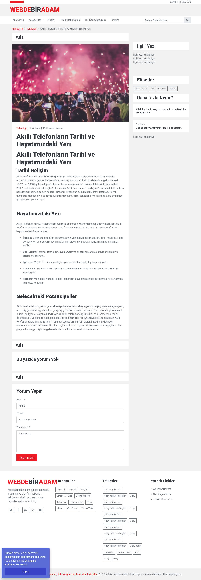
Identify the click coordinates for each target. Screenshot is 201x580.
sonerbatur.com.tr (161, 499)
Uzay (89, 502)
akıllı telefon (141, 88)
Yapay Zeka (87, 508)
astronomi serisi (112, 489)
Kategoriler (35, 19)
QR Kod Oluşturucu (95, 19)
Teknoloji (31, 28)
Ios (152, 88)
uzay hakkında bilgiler (115, 496)
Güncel (72, 489)
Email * (20, 413)
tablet (173, 88)
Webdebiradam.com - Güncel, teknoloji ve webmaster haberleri (60, 574)
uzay (132, 496)
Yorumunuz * (23, 427)
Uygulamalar (76, 502)
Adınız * (20, 399)
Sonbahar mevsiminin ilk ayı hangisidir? (159, 127)
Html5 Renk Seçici (70, 19)
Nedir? (51, 19)
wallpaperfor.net (161, 489)
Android (162, 88)
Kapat (25, 571)
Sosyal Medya (83, 496)
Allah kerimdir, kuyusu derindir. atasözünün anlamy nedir (161, 111)
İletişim (115, 19)
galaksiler (109, 552)
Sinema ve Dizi (64, 496)
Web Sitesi (72, 508)
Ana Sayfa (18, 19)
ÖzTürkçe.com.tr (161, 494)
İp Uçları (84, 489)
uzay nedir (135, 545)
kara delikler (124, 552)
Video (60, 508)
